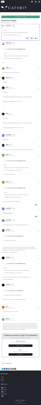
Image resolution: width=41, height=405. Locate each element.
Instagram (4, 389)
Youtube (3, 387)
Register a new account (21, 345)
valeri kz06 (8, 77)
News (16, 22)
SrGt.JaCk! (8, 257)
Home (2, 376)
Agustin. (7, 67)
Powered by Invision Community (20, 402)
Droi (7, 306)
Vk (2, 396)
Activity (2, 380)
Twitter (3, 392)
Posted (10, 26)
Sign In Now (20, 354)
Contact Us (23, 400)
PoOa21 (7, 154)
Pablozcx (8, 318)
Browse (2, 378)
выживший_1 (9, 134)
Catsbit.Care (5, 22)
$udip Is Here (9, 42)
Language (17, 400)
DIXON (7, 144)
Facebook (4, 394)
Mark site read (36, 14)
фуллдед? (8, 229)
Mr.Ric (7, 87)
